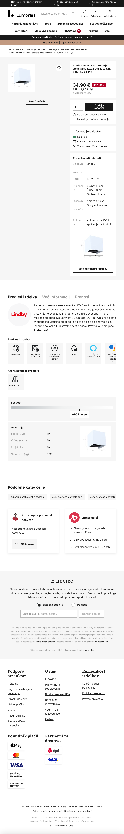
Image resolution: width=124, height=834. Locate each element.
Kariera (49, 719)
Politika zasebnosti (93, 693)
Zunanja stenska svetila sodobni (27, 496)
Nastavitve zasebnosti (32, 806)
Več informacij (56, 297)
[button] (21, 78)
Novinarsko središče (57, 694)
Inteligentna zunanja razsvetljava (44, 49)
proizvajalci (88, 650)
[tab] (22, 297)
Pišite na (13, 683)
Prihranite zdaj (81, 37)
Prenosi (82, 297)
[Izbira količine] (78, 107)
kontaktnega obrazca (45, 641)
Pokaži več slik (37, 101)
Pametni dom (22, 49)
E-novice (50, 679)
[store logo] (21, 13)
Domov (11, 49)
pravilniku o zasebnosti (97, 641)
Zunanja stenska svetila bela (67, 496)
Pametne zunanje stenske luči (74, 49)
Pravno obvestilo (92, 699)
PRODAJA (72, 31)
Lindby (91, 164)
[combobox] (58, 13)
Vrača (11, 710)
